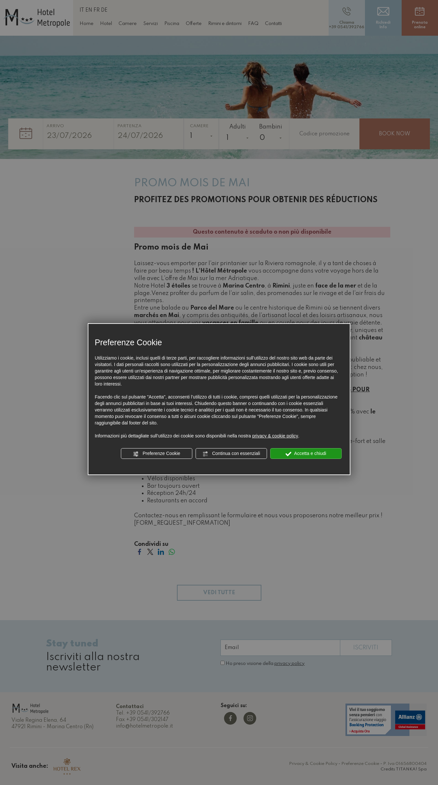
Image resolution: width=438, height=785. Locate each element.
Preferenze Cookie (156, 454)
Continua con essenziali (231, 454)
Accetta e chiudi (306, 454)
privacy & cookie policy (275, 435)
